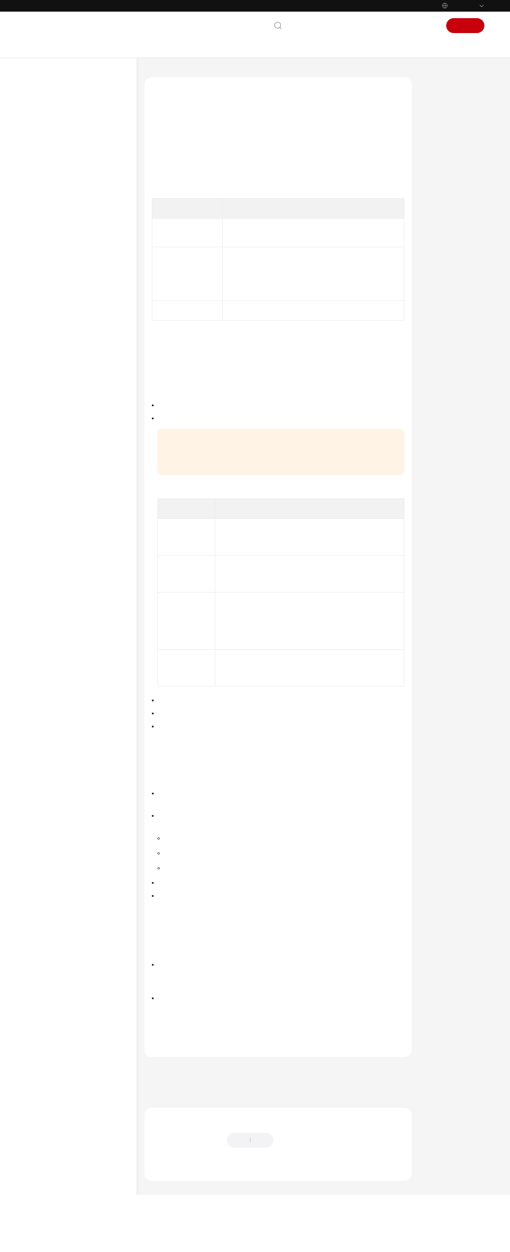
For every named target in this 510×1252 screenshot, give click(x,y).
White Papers (54, 646)
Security (54, 320)
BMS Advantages (65, 178)
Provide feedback (304, 1168)
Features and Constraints (75, 365)
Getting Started (57, 425)
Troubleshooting (58, 529)
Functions (56, 208)
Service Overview (60, 133)
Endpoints (49, 661)
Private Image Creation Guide (78, 499)
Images (53, 238)
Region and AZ (62, 395)
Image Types (445, 138)
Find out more (312, 1240)
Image (62, 252)
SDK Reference (57, 484)
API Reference (56, 469)
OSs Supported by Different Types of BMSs (88, 271)
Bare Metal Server (207, 77)
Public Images (446, 155)
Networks (56, 306)
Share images (180, 867)
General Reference (62, 586)
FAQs (43, 514)
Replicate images (184, 882)
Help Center (159, 77)
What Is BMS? (62, 163)
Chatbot (161, 1197)
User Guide (51, 440)
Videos (45, 544)
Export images (181, 897)
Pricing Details (376, 925)
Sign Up (465, 25)
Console (395, 25)
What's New (52, 118)
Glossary (48, 601)
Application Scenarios (71, 193)
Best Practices (55, 454)
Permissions (59, 350)
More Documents (60, 559)
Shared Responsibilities (69, 616)
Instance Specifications (73, 223)
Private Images (447, 173)
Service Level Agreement (71, 631)
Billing (51, 335)
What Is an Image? (453, 120)
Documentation (354, 25)
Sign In (425, 25)
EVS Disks (57, 291)
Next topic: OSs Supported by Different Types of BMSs (223, 1110)
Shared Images (448, 191)
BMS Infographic (65, 148)
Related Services (65, 380)
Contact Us (308, 25)
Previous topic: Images (177, 1098)
